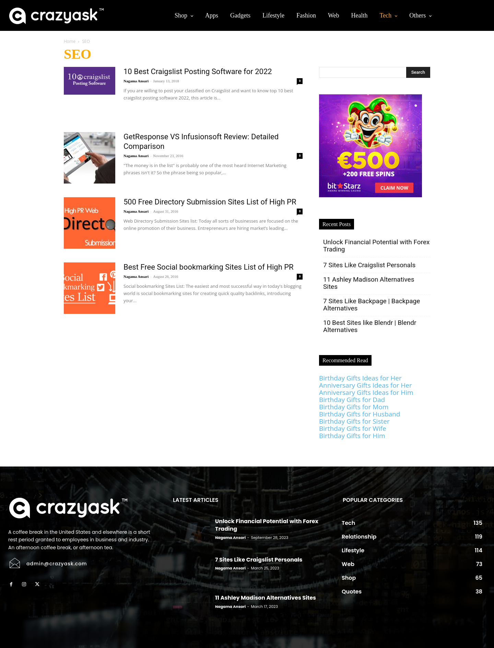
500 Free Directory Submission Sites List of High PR (210, 202)
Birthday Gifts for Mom (353, 406)
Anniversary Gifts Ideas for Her (365, 385)
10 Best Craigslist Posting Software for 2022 (198, 71)
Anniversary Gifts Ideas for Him (366, 392)
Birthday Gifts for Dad (352, 399)
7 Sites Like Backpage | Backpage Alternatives (371, 304)
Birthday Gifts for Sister (354, 421)
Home (69, 41)
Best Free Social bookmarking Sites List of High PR (209, 267)
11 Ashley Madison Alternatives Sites (368, 283)
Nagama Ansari (136, 81)
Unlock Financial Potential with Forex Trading (376, 245)
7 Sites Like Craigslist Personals (370, 265)
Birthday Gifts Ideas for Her (360, 378)
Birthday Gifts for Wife (352, 428)
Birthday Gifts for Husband (359, 414)
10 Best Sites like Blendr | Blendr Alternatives (369, 326)
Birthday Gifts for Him (352, 435)
